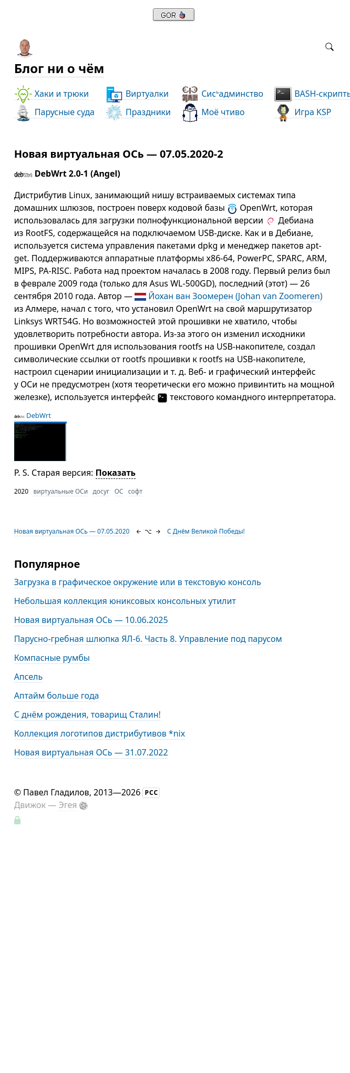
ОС (119, 491)
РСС (151, 792)
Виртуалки (137, 94)
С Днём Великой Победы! (206, 531)
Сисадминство (222, 94)
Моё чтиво (212, 112)
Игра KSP (302, 112)
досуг (101, 491)
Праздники (138, 112)
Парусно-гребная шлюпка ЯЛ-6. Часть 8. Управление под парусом (148, 639)
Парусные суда (54, 112)
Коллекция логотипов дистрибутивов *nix (100, 733)
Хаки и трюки (51, 94)
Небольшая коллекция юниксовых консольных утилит (125, 601)
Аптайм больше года (56, 695)
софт (135, 491)
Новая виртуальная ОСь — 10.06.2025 (91, 620)
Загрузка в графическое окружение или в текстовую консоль (137, 582)
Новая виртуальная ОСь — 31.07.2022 (91, 752)
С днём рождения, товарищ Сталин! (87, 714)
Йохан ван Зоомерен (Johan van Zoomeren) (235, 296)
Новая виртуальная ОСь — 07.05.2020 (72, 531)
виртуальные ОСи (60, 491)
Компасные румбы (52, 657)
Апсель (28, 676)
